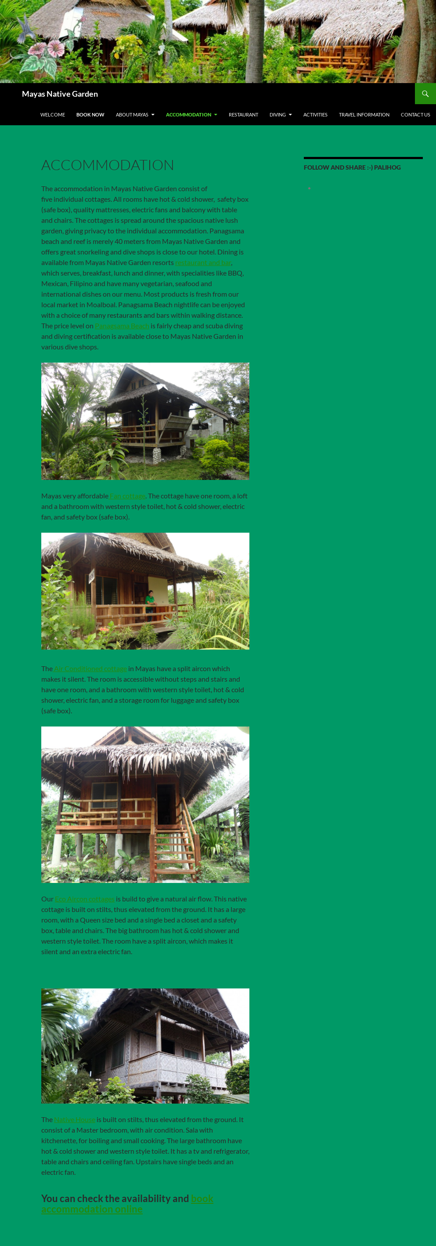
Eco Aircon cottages (85, 898)
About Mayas (132, 114)
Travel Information (364, 114)
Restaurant (243, 114)
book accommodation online (127, 1203)
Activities (315, 114)
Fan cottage (126, 495)
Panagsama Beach (122, 325)
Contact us (415, 114)
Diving (278, 114)
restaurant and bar (203, 262)
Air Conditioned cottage (90, 668)
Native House (74, 1119)
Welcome (52, 114)
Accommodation (188, 114)
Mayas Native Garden (60, 93)
